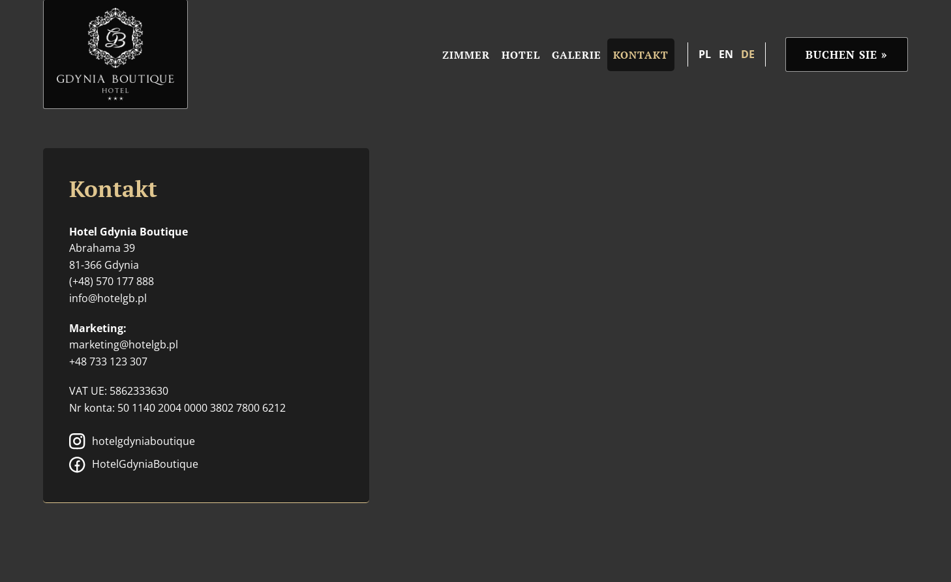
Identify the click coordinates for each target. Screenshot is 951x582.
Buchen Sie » (847, 54)
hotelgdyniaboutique (132, 441)
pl (705, 54)
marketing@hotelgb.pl (123, 344)
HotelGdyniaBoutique (133, 465)
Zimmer (466, 55)
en (726, 54)
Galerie (576, 55)
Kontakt (641, 55)
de (748, 54)
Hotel (521, 55)
